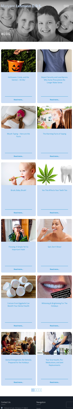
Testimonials (40, 357)
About (38, 347)
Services (39, 350)
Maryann (21, 6)
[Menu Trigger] (66, 6)
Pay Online (39, 352)
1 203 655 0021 (9, 350)
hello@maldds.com (10, 347)
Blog (37, 355)
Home (38, 345)
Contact (38, 360)
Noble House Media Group (48, 406)
